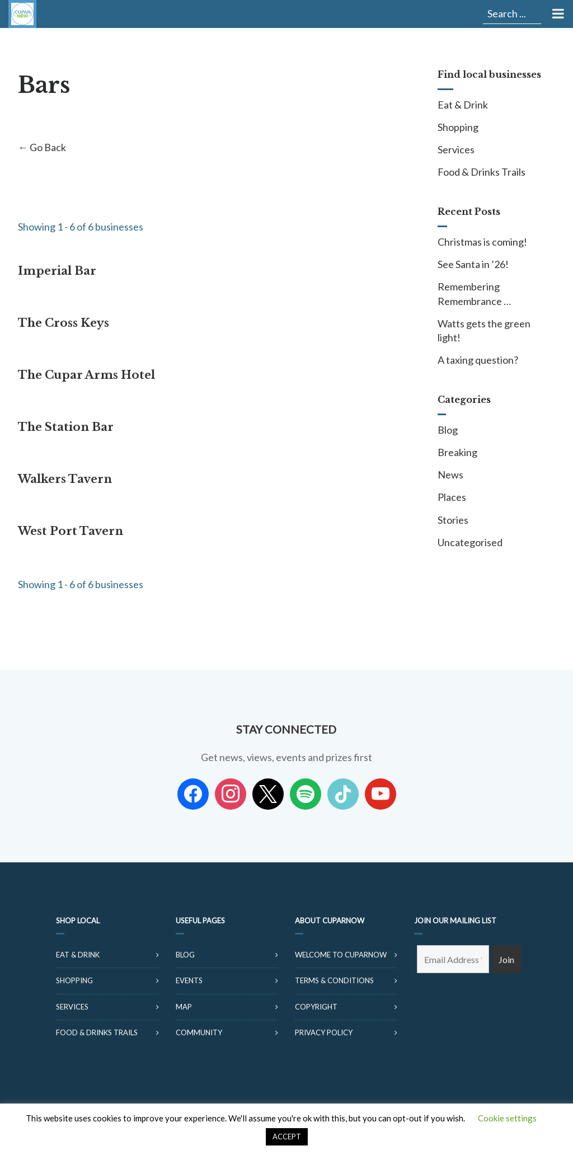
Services (456, 149)
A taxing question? (478, 360)
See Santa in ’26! (473, 264)
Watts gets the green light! (484, 330)
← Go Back (42, 147)
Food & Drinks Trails (481, 172)
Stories (453, 520)
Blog (448, 430)
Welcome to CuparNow (341, 954)
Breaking (457, 452)
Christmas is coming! (482, 242)
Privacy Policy (324, 1032)
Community (199, 1032)
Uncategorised (470, 542)
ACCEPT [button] (287, 1136)
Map (184, 1006)
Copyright (316, 1006)
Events (189, 980)
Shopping (458, 127)
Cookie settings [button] (507, 1118)
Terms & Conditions (334, 980)
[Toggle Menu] (557, 14)
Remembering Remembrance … (474, 293)
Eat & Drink (463, 104)
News (450, 474)
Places (452, 497)
